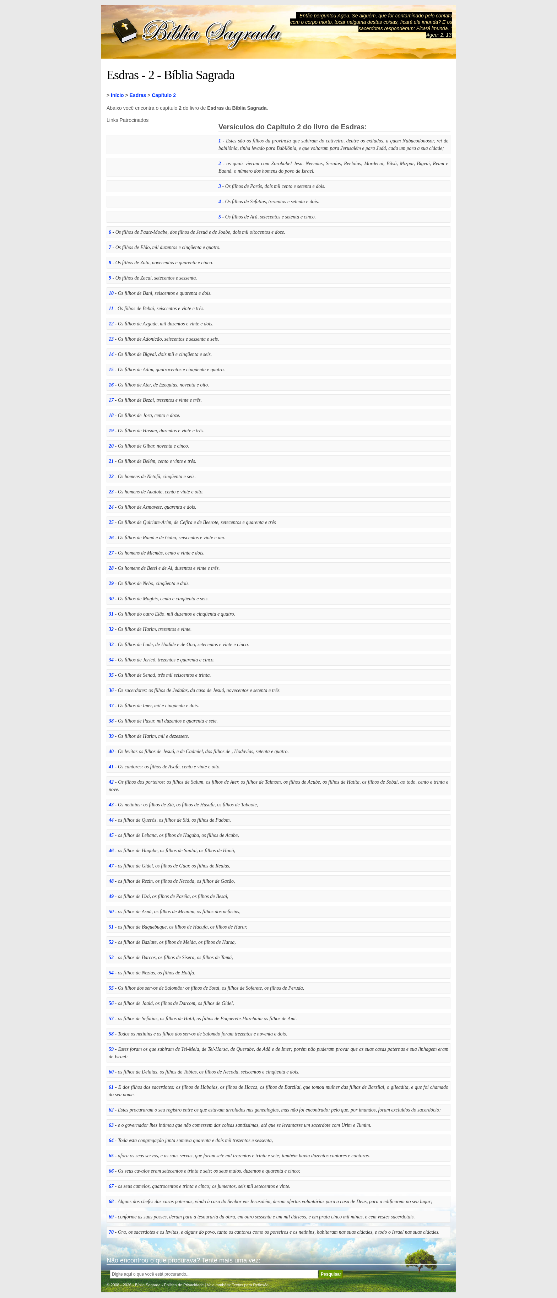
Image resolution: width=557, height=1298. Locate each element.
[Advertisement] (160, 167)
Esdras (138, 95)
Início (117, 95)
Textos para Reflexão (250, 1285)
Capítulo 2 (164, 95)
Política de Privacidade (184, 1285)
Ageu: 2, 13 (438, 35)
